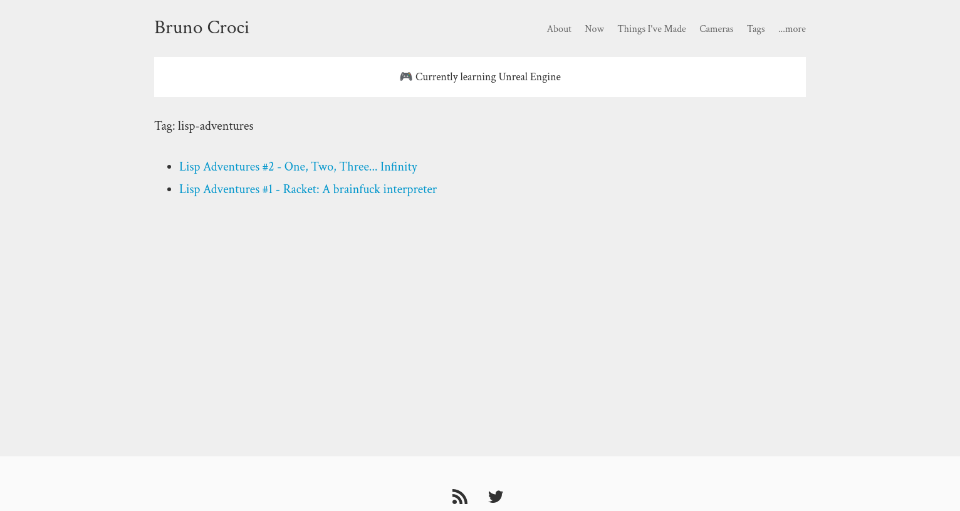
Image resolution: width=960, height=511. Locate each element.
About (558, 29)
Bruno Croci (201, 27)
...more (792, 29)
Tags (756, 29)
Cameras (716, 29)
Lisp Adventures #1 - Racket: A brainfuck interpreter (308, 189)
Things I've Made (651, 29)
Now (594, 29)
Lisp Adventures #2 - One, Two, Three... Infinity (298, 167)
